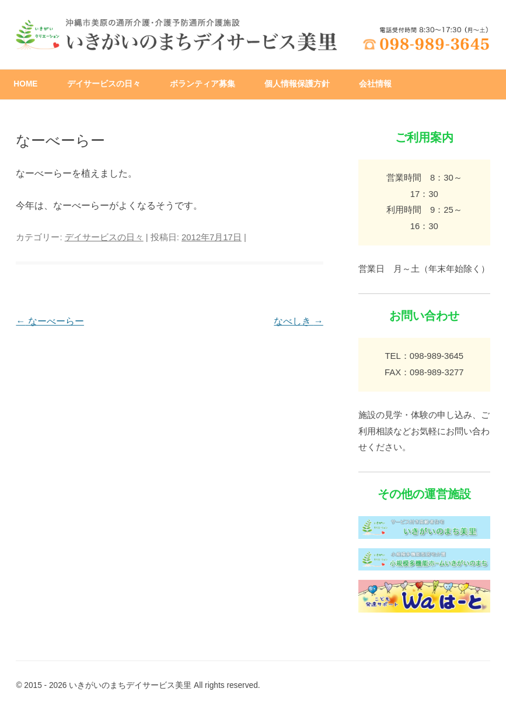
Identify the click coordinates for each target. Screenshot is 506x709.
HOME (25, 83)
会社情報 (375, 83)
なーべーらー (49, 321)
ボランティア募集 (202, 83)
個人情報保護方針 (297, 83)
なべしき (298, 321)
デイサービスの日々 (104, 83)
